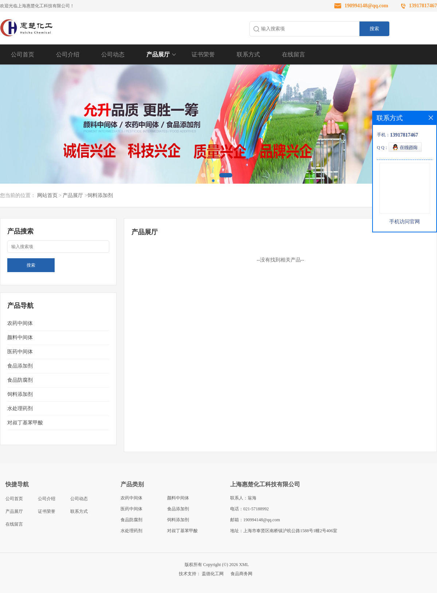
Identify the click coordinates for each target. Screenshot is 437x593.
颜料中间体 (20, 337)
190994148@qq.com (366, 5)
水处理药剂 (20, 408)
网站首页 (47, 195)
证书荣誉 (203, 54)
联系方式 (248, 54)
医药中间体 (20, 351)
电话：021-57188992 (249, 508)
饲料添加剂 (100, 195)
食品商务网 (241, 573)
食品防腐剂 (20, 380)
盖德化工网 (213, 573)
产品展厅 (158, 54)
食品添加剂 (20, 366)
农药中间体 (20, 323)
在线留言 (293, 54)
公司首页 (22, 54)
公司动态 (113, 54)
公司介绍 (67, 54)
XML (244, 564)
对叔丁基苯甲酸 (25, 422)
